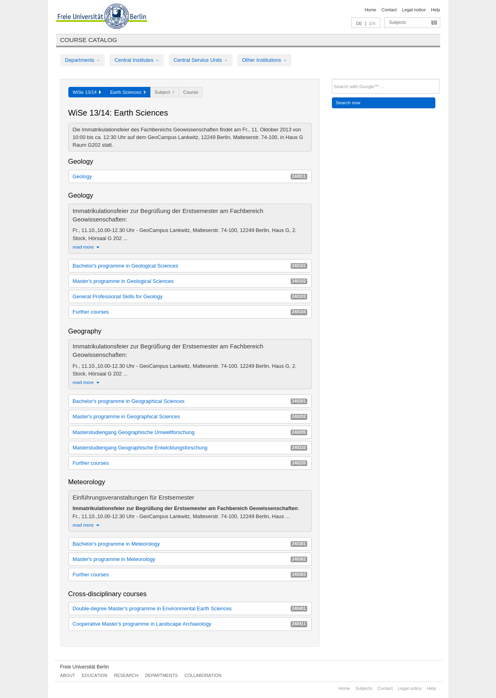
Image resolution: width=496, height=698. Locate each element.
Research (126, 675)
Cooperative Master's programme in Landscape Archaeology (190, 624)
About (67, 675)
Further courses (190, 312)
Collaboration (203, 675)
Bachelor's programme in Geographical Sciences (190, 401)
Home (370, 9)
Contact (389, 9)
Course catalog (88, 39)
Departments (82, 60)
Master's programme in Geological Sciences (190, 281)
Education (94, 675)
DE (359, 23)
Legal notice (414, 9)
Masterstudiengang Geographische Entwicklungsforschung (190, 448)
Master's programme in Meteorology (190, 559)
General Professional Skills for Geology (190, 296)
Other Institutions (264, 60)
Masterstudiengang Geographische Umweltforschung (190, 432)
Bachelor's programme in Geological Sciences (190, 266)
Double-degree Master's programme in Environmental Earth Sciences (190, 608)
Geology (190, 176)
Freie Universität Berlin (84, 667)
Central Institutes (136, 60)
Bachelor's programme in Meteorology (190, 544)
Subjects (397, 22)
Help (435, 9)
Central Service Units (200, 60)
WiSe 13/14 (87, 92)
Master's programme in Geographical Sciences (190, 416)
